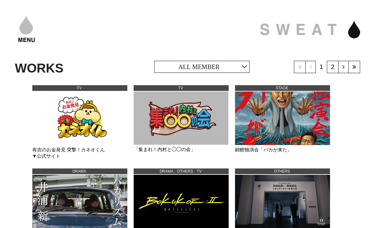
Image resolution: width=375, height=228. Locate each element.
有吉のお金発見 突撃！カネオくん (68, 149)
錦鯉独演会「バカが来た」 (263, 149)
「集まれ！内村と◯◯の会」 (164, 149)
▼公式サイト (46, 156)
